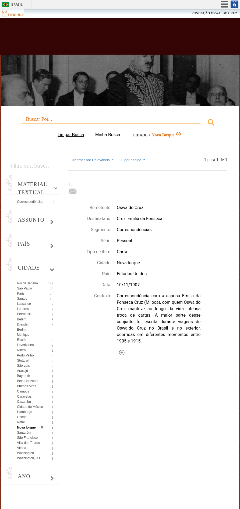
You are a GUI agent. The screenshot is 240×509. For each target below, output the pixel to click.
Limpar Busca (71, 134)
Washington (25, 453)
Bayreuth (23, 376)
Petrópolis (24, 314)
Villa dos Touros (28, 443)
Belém (21, 319)
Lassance (24, 304)
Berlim (21, 329)
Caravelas (24, 396)
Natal (20, 422)
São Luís (23, 365)
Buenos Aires (26, 386)
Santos (22, 299)
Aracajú (22, 371)
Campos (23, 391)
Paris (20, 293)
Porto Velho (25, 355)
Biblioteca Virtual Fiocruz (104, 38)
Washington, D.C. (29, 458)
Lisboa (21, 417)
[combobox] (120, 123)
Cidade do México (30, 407)
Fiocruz (16, 13)
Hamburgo (24, 412)
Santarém (24, 432)
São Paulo (24, 288)
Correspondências (30, 202)
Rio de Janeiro (27, 283)
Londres (23, 309)
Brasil (17, 4)
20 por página (132, 160)
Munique (23, 335)
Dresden (23, 324)
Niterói (21, 350)
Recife (21, 340)
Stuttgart (23, 360)
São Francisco (27, 438)
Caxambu (24, 402)
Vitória (21, 448)
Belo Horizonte (27, 381)
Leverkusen (25, 345)
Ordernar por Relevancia (92, 160)
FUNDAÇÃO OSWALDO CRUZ (214, 13)
